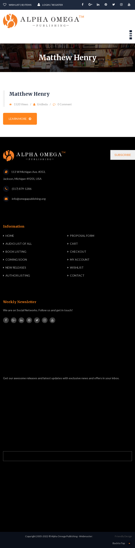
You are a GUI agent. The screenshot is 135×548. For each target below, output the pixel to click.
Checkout (78, 251)
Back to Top (122, 543)
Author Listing (18, 275)
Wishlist (77, 267)
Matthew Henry (29, 94)
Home (10, 235)
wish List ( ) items (17, 4)
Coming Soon (16, 259)
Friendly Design (123, 536)
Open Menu (130, 34)
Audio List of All (19, 243)
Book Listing (16, 251)
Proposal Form (82, 235)
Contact (77, 275)
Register (57, 4)
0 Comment (65, 104)
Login (44, 4)
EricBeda (42, 104)
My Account (80, 259)
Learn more (20, 118)
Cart (74, 243)
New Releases (16, 267)
